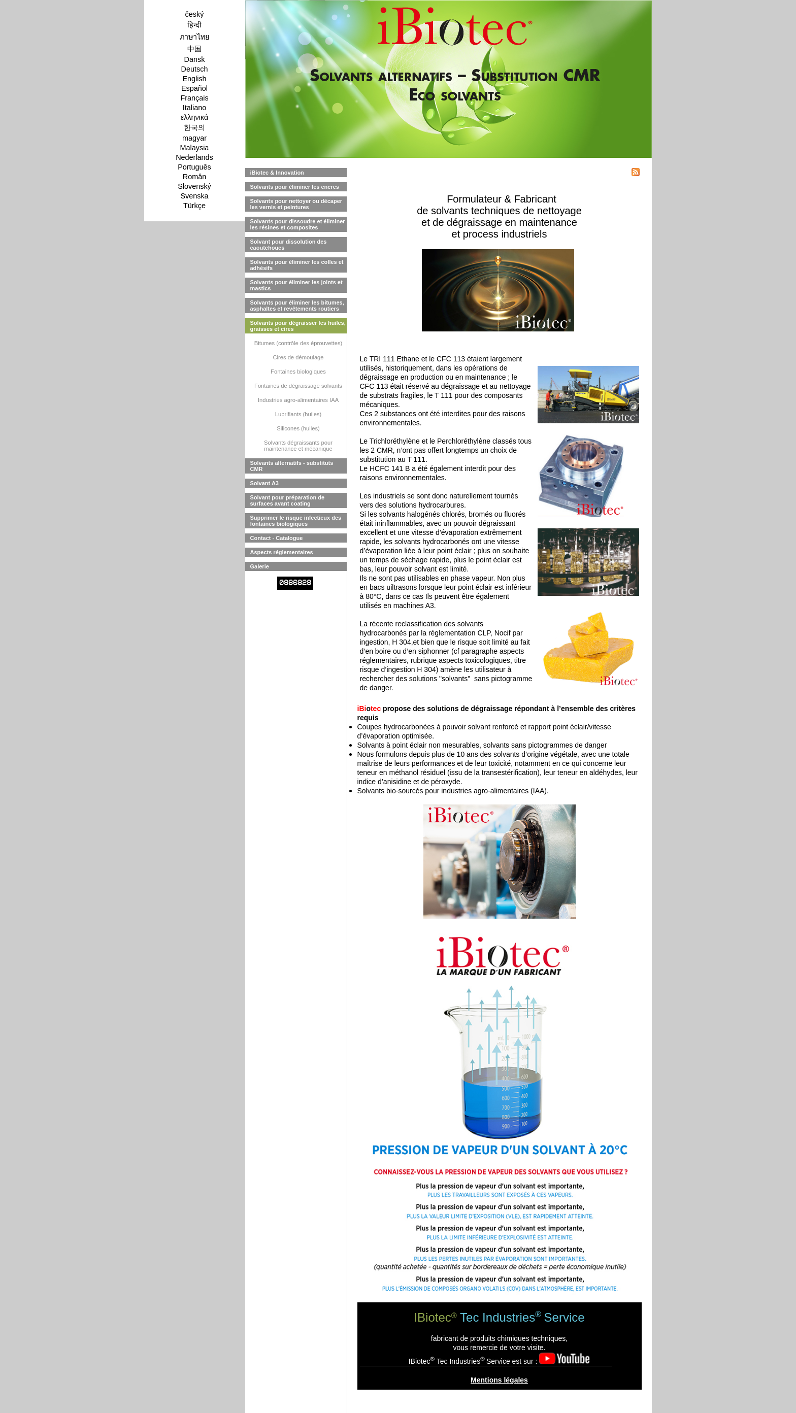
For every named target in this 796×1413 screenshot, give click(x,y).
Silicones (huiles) (298, 428)
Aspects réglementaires (281, 552)
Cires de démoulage (298, 357)
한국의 (194, 127)
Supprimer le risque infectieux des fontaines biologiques (296, 521)
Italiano (194, 108)
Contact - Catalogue (276, 538)
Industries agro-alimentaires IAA (298, 400)
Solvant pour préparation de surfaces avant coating (287, 500)
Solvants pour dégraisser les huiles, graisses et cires (298, 326)
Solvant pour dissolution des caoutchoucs (288, 245)
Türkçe (194, 205)
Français (194, 98)
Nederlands (194, 157)
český (194, 14)
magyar (194, 138)
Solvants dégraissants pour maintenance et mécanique (298, 446)
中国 (194, 49)
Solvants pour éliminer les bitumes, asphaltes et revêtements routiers (297, 305)
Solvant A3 (264, 483)
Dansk (194, 59)
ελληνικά (195, 117)
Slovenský (194, 186)
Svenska (194, 196)
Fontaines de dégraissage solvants (298, 386)
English (194, 79)
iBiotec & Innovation (277, 173)
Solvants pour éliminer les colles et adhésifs (297, 265)
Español (194, 88)
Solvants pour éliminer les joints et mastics (296, 285)
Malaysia (194, 148)
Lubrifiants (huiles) (298, 414)
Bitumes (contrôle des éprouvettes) (298, 343)
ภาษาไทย (194, 37)
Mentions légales (499, 1380)
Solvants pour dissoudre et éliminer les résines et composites (297, 224)
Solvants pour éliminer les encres (294, 187)
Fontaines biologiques (298, 371)
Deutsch (194, 69)
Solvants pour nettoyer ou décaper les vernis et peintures (296, 204)
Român (194, 177)
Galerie (259, 566)
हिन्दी (194, 25)
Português (194, 167)
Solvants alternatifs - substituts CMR (292, 466)
